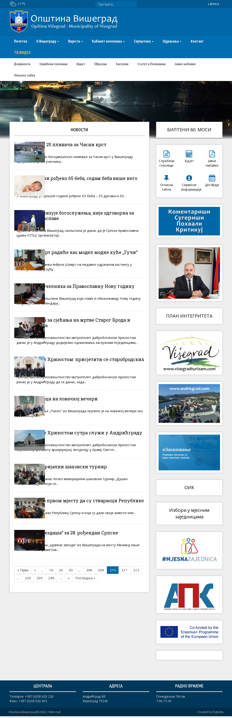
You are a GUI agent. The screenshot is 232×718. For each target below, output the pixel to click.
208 (89, 639)
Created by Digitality (211, 714)
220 (28, 647)
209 (101, 639)
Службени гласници (53, 64)
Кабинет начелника (108, 41)
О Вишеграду (47, 41)
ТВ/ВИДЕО (22, 52)
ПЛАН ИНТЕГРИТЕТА (189, 316)
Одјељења (172, 41)
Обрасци (100, 64)
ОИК (189, 487)
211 (124, 639)
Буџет (81, 64)
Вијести (75, 41)
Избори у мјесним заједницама (189, 513)
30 (71, 639)
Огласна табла (24, 75)
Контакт (197, 41)
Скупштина (144, 41)
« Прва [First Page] (22, 639)
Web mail (54, 714)
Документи (22, 64)
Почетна (20, 41)
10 (51, 639)
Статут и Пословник (152, 64)
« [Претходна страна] (35, 639)
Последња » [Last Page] (85, 647)
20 (61, 639)
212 (136, 639)
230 (39, 647)
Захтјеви (122, 64)
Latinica (213, 4)
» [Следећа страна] (69, 647)
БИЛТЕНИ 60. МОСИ (189, 130)
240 (51, 647)
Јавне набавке (185, 64)
